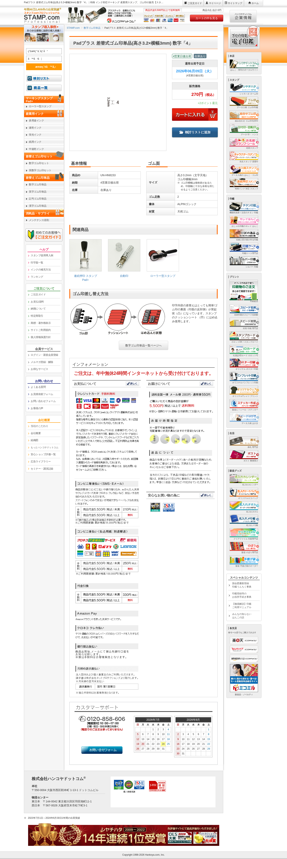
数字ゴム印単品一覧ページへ (143, 345)
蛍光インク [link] (35, 134)
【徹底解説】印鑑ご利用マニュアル (241, 605)
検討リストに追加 (194, 132)
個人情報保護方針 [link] (41, 337)
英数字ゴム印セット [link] (40, 170)
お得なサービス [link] (39, 369)
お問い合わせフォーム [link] (43, 401)
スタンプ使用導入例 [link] (42, 255)
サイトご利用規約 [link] (41, 329)
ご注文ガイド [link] (38, 294)
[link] (85, 261)
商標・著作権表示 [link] (41, 322)
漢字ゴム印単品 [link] (37, 205)
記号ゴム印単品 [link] (37, 198)
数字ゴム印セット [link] (39, 163)
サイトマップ (235, 3)
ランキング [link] (37, 276)
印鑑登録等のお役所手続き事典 (241, 595)
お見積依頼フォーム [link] (42, 394)
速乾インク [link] (35, 127)
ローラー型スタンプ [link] (40, 106)
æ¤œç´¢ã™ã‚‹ (43, 66)
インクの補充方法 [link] (41, 269)
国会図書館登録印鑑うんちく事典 (241, 585)
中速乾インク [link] (36, 148)
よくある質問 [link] (38, 386)
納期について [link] (38, 308)
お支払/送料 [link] (37, 301)
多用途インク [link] (36, 120)
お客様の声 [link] (37, 408)
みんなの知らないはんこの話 (241, 616)
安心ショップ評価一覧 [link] (43, 454)
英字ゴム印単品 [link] (37, 191)
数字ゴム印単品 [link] (37, 184)
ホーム (255, 3)
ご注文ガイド (195, 3)
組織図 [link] (34, 440)
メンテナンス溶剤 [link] (39, 220)
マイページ (215, 3)
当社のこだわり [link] (39, 426)
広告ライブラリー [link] (41, 461)
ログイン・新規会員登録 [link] (44, 354)
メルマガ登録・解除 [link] (42, 362)
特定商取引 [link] (37, 315)
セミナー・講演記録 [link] (42, 468)
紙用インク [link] (35, 141)
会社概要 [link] (36, 433)
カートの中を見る (207, 18)
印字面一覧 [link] (37, 262)
